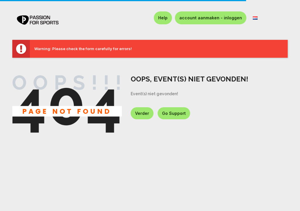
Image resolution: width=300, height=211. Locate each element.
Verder (142, 113)
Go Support (174, 113)
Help (163, 17)
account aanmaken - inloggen (210, 17)
